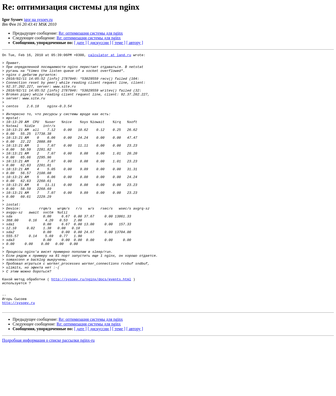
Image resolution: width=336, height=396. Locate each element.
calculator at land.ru (109, 55)
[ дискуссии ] (99, 42)
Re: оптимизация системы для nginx (91, 33)
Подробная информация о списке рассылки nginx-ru (48, 391)
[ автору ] (134, 42)
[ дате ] (80, 42)
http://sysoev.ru (18, 353)
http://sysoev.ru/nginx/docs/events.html (91, 324)
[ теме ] (118, 42)
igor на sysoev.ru (38, 19)
